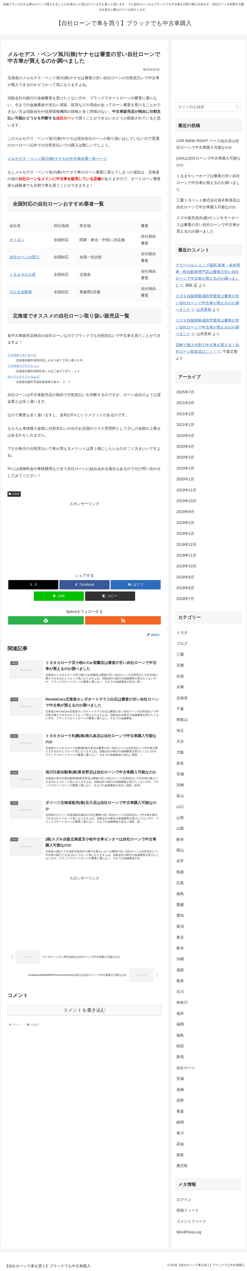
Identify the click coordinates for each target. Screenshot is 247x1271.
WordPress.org (188, 1232)
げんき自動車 (21, 292)
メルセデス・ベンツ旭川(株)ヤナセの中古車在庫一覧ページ (57, 159)
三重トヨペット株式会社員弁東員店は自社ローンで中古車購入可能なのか (208, 203)
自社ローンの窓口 (24, 257)
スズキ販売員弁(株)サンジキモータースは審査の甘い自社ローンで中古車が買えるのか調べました (208, 224)
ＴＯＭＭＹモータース (22, 355)
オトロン (17, 240)
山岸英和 (203, 310)
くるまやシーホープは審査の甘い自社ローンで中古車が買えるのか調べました (208, 182)
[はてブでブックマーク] (136, 584)
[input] (209, 107)
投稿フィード (187, 1210)
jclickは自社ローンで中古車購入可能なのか (208, 161)
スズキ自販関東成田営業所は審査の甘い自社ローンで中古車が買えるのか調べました (207, 303)
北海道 (14, 493)
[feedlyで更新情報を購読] (80, 620)
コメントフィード (191, 1221)
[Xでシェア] (33, 584)
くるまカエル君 (23, 274)
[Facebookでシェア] (84, 584)
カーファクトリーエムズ (23, 376)
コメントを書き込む (84, 1021)
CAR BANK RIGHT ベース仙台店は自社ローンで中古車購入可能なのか (207, 144)
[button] (110, 596)
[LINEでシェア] (59, 596)
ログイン (183, 1199)
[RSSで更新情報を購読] (89, 620)
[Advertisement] (84, 536)
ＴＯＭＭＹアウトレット (23, 365)
